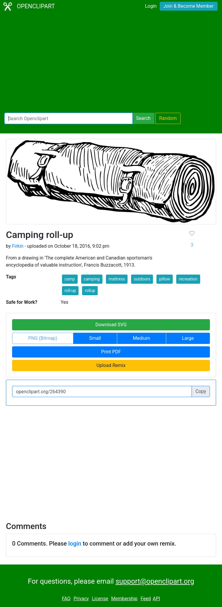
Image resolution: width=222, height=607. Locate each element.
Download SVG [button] (111, 324)
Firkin (17, 246)
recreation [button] (188, 279)
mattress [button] (117, 279)
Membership (124, 598)
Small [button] (95, 338)
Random (168, 118)
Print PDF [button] (111, 352)
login (74, 543)
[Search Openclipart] (68, 118)
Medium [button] (141, 338)
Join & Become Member (189, 6)
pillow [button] (164, 279)
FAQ (66, 598)
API (156, 598)
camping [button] (92, 279)
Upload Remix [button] (111, 365)
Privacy (81, 598)
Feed (146, 598)
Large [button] (188, 338)
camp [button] (70, 279)
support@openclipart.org (154, 581)
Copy (200, 391)
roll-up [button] (70, 290)
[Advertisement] (111, 63)
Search (143, 118)
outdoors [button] (142, 279)
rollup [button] (90, 290)
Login (150, 6)
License (100, 598)
